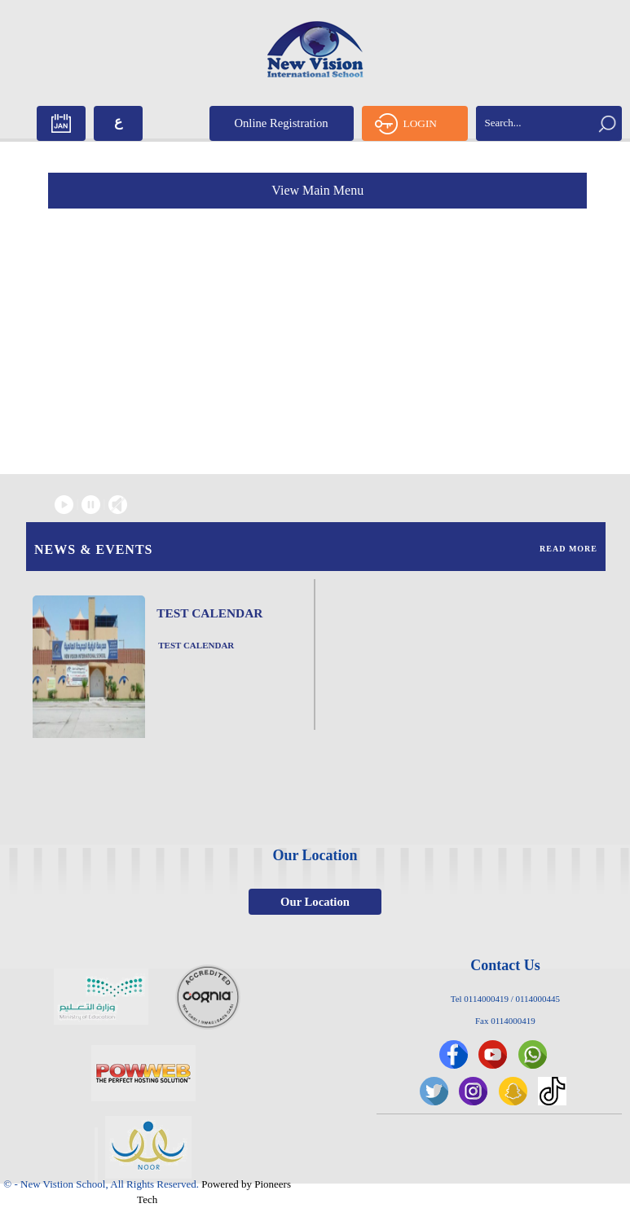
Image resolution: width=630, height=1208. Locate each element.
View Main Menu (317, 190)
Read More (568, 548)
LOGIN (406, 123)
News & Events (93, 549)
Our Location (315, 901)
